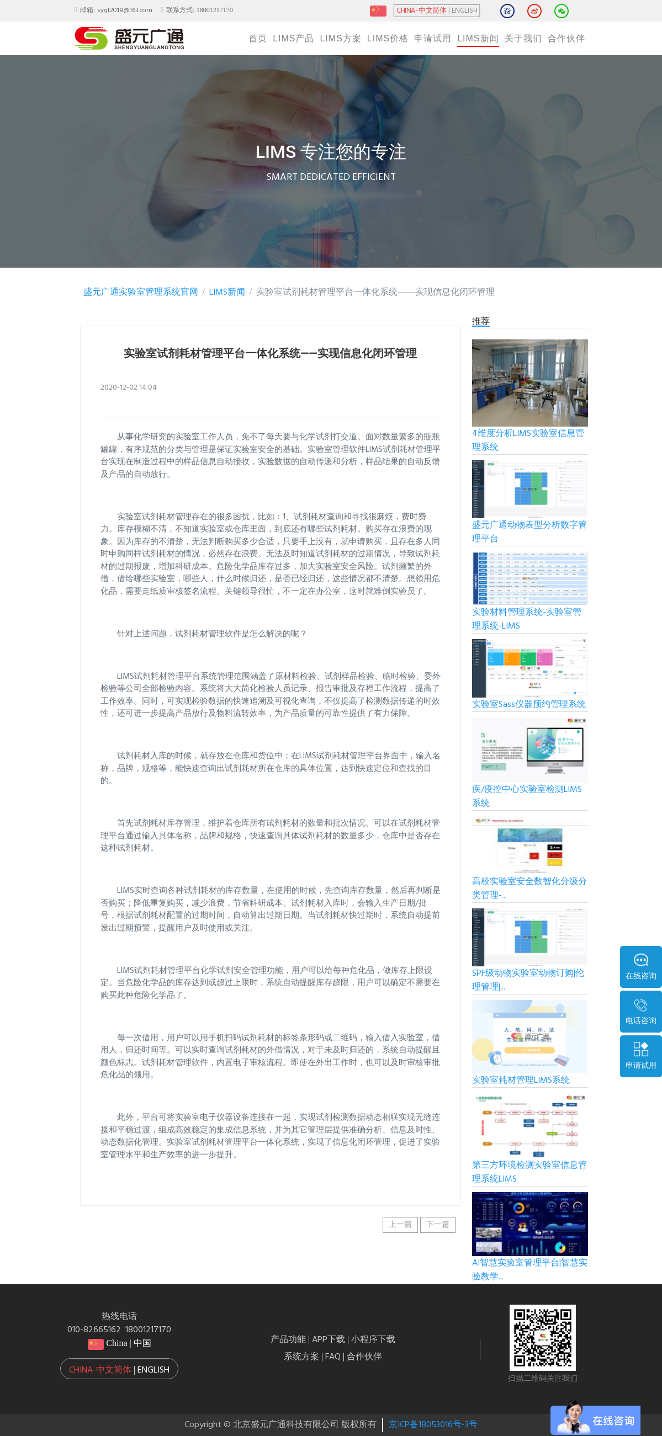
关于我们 (523, 38)
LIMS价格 (388, 38)
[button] (119, 1368)
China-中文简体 (100, 1370)
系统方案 (301, 1357)
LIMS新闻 (478, 38)
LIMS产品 (293, 38)
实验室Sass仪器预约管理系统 (529, 705)
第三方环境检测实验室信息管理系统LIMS (529, 1172)
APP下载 (328, 1340)
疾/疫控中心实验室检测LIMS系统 (527, 797)
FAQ (333, 1357)
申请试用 (433, 38)
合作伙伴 (566, 38)
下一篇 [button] (437, 1225)
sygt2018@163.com (124, 10)
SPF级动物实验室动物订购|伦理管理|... (528, 980)
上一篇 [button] (400, 1225)
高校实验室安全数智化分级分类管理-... (529, 889)
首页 (257, 38)
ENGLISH (464, 11)
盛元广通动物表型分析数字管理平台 (529, 532)
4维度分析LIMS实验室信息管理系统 (528, 441)
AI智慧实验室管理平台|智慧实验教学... (529, 1270)
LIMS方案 (340, 38)
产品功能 (288, 1340)
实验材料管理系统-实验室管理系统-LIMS (526, 619)
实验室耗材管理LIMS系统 (521, 1080)
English (153, 1370)
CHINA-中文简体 (421, 11)
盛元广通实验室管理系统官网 (140, 292)
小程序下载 (373, 1340)
